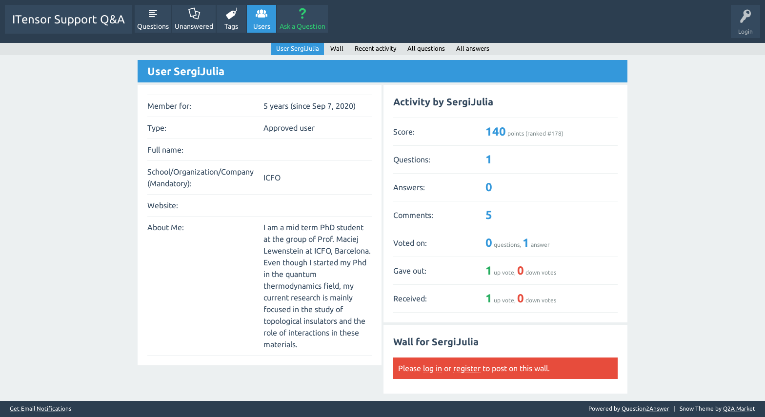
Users (261, 26)
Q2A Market (739, 408)
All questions (426, 48)
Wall (336, 48)
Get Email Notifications (40, 409)
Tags (231, 26)
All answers (472, 48)
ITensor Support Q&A (68, 19)
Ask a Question (302, 26)
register (467, 368)
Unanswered (194, 26)
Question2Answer (645, 408)
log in (432, 368)
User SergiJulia (297, 48)
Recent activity (375, 48)
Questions (153, 26)
